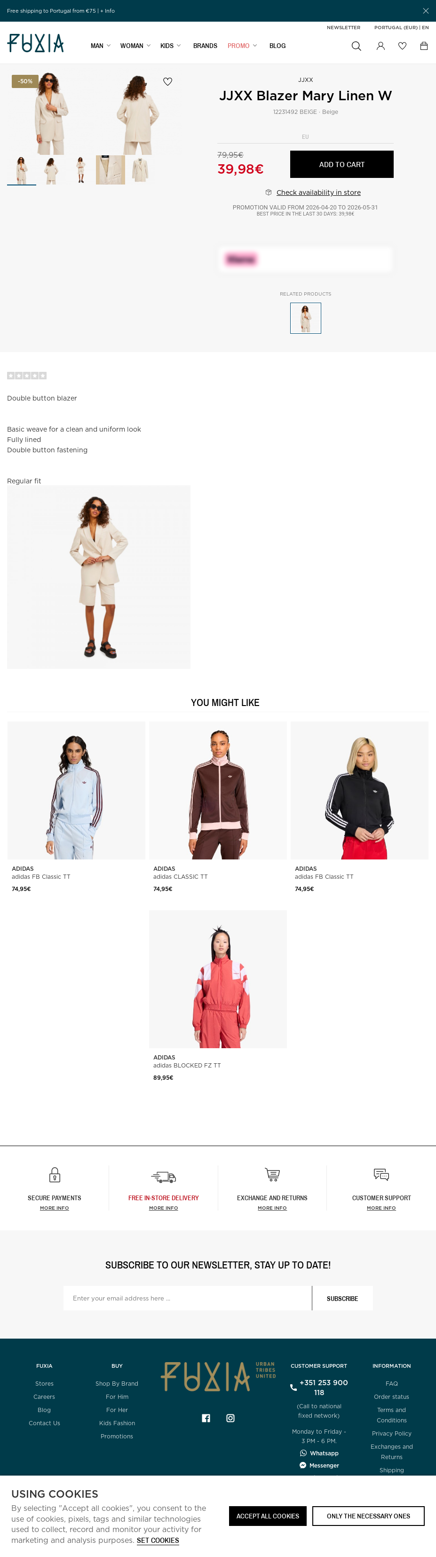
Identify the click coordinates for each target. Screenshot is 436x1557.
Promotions (117, 1436)
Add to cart (342, 164)
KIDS (167, 45)
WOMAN (131, 45)
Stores (44, 1383)
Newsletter (343, 27)
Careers (44, 1396)
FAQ (392, 1383)
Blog (44, 1409)
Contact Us (44, 1423)
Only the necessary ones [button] (368, 1516)
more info (163, 1208)
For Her (117, 1409)
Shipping (392, 1470)
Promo (239, 45)
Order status (391, 1396)
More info (54, 1208)
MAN (97, 45)
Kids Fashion (117, 1423)
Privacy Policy (392, 1433)
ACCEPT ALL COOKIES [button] (268, 1516)
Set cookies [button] (158, 1540)
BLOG (278, 45)
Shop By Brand (116, 1383)
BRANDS (205, 45)
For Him (117, 1396)
